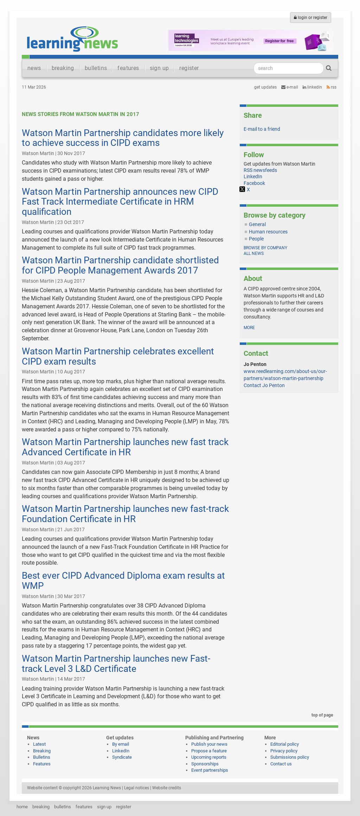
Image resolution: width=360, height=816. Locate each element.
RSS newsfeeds (260, 170)
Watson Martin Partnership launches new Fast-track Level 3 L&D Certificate (116, 663)
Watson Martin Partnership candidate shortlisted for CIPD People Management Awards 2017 (120, 265)
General (257, 224)
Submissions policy (289, 757)
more (249, 327)
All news (254, 253)
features (128, 68)
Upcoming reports (208, 757)
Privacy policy (283, 750)
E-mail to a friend (262, 129)
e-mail (289, 87)
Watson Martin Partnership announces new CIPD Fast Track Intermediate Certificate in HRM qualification (120, 201)
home (22, 806)
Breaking (42, 750)
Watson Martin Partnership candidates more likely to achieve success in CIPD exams (123, 138)
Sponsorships (205, 763)
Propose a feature (209, 750)
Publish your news (209, 744)
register (189, 68)
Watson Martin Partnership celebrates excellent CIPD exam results (118, 356)
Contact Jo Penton (264, 385)
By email (120, 744)
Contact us (281, 763)
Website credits (166, 787)
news (34, 68)
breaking (63, 68)
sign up (159, 68)
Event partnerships (209, 770)
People (256, 239)
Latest (39, 744)
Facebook (254, 183)
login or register (310, 17)
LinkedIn (312, 87)
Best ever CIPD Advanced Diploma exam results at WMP (123, 580)
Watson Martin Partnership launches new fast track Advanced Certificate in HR (125, 447)
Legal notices (136, 787)
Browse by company (265, 247)
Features (42, 763)
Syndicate (122, 757)
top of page (321, 715)
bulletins (96, 68)
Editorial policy (284, 744)
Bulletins (41, 757)
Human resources (268, 231)
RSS (331, 87)
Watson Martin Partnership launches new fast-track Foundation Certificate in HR (125, 513)
